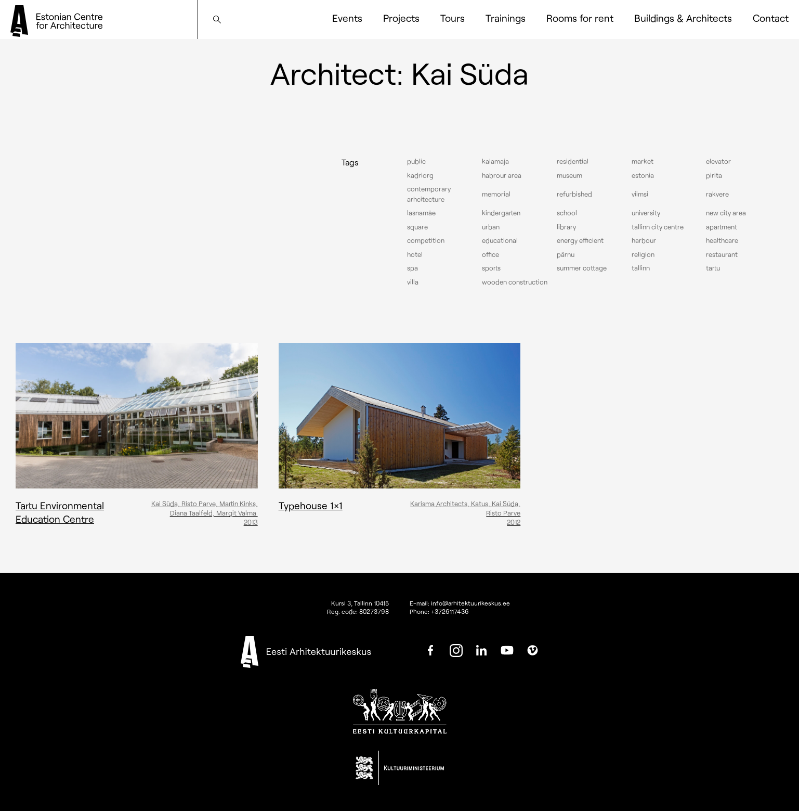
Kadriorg (420, 175)
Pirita (714, 175)
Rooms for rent (579, 18)
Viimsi (640, 194)
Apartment (721, 227)
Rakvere (717, 194)
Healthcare (722, 240)
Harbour (644, 240)
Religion (643, 254)
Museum (569, 175)
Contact (771, 18)
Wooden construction (514, 282)
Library (566, 227)
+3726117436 (450, 611)
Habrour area (501, 175)
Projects (401, 18)
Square (417, 227)
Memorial (496, 194)
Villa (412, 282)
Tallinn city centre (658, 227)
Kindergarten (501, 213)
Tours (452, 18)
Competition (425, 240)
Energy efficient (580, 240)
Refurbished (574, 194)
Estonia (643, 175)
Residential (572, 161)
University (646, 213)
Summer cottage (582, 268)
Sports (491, 268)
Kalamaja (495, 161)
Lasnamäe (421, 213)
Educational (500, 240)
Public (416, 161)
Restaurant (722, 254)
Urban (491, 227)
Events (347, 18)
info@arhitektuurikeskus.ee (470, 603)
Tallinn (641, 268)
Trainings (506, 18)
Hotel (415, 254)
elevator (718, 161)
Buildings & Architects (683, 18)
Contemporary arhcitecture (429, 194)
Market (642, 161)
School (567, 213)
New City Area (726, 213)
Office (490, 254)
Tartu (713, 268)
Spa (412, 268)
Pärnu (565, 254)
